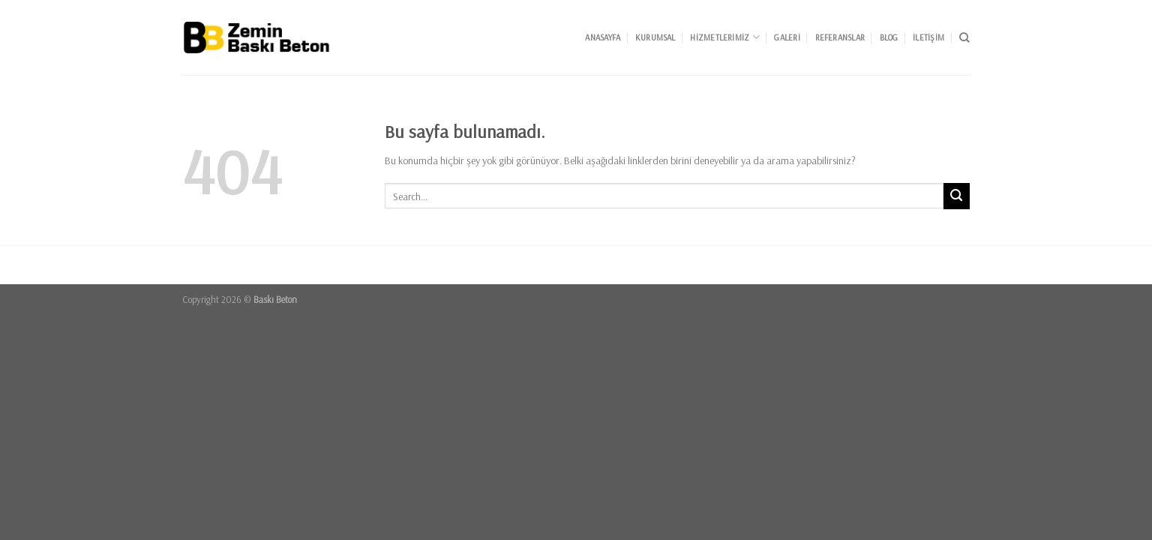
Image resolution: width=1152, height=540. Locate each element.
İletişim (928, 37)
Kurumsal (655, 37)
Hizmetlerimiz (724, 37)
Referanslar (840, 37)
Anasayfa (602, 37)
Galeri (787, 37)
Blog (889, 37)
